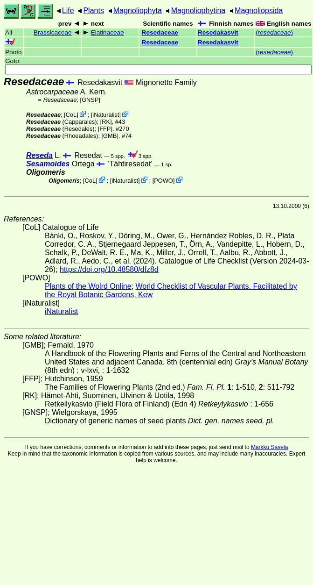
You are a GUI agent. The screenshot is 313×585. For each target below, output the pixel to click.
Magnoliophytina (198, 10)
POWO (163, 180)
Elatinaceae (107, 32)
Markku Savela (269, 447)
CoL (71, 114)
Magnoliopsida (259, 10)
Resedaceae (160, 32)
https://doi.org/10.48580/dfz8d (109, 269)
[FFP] (105, 128)
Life (68, 10)
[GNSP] (90, 99)
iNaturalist (105, 114)
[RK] (106, 121)
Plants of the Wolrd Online (88, 286)
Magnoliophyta (137, 10)
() (274, 32)
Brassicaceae (53, 32)
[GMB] (110, 135)
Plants (93, 10)
